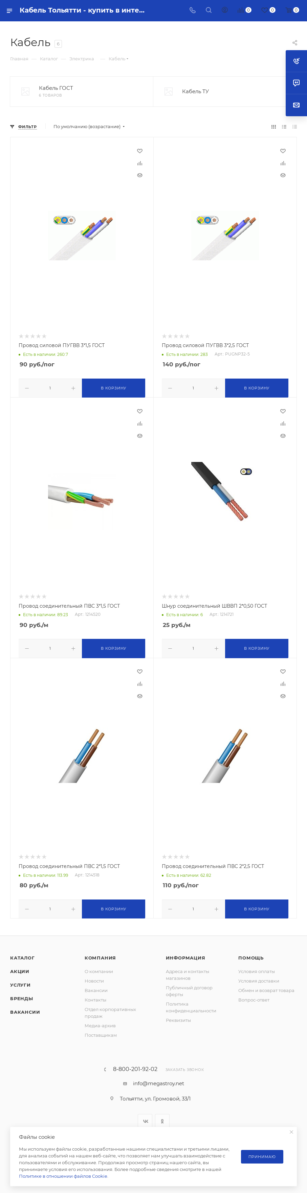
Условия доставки (258, 979)
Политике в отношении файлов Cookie (63, 1176)
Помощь (251, 955)
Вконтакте (145, 1119)
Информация (185, 955)
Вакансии (25, 1010)
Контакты (95, 997)
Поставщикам (101, 1033)
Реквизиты (178, 1018)
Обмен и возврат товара (266, 988)
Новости (94, 979)
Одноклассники (162, 1119)
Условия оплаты (256, 969)
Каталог (22, 955)
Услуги (20, 983)
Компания (100, 955)
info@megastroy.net (158, 1081)
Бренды (21, 996)
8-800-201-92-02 (135, 1067)
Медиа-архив (100, 1023)
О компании (99, 969)
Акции (19, 969)
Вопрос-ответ (253, 997)
